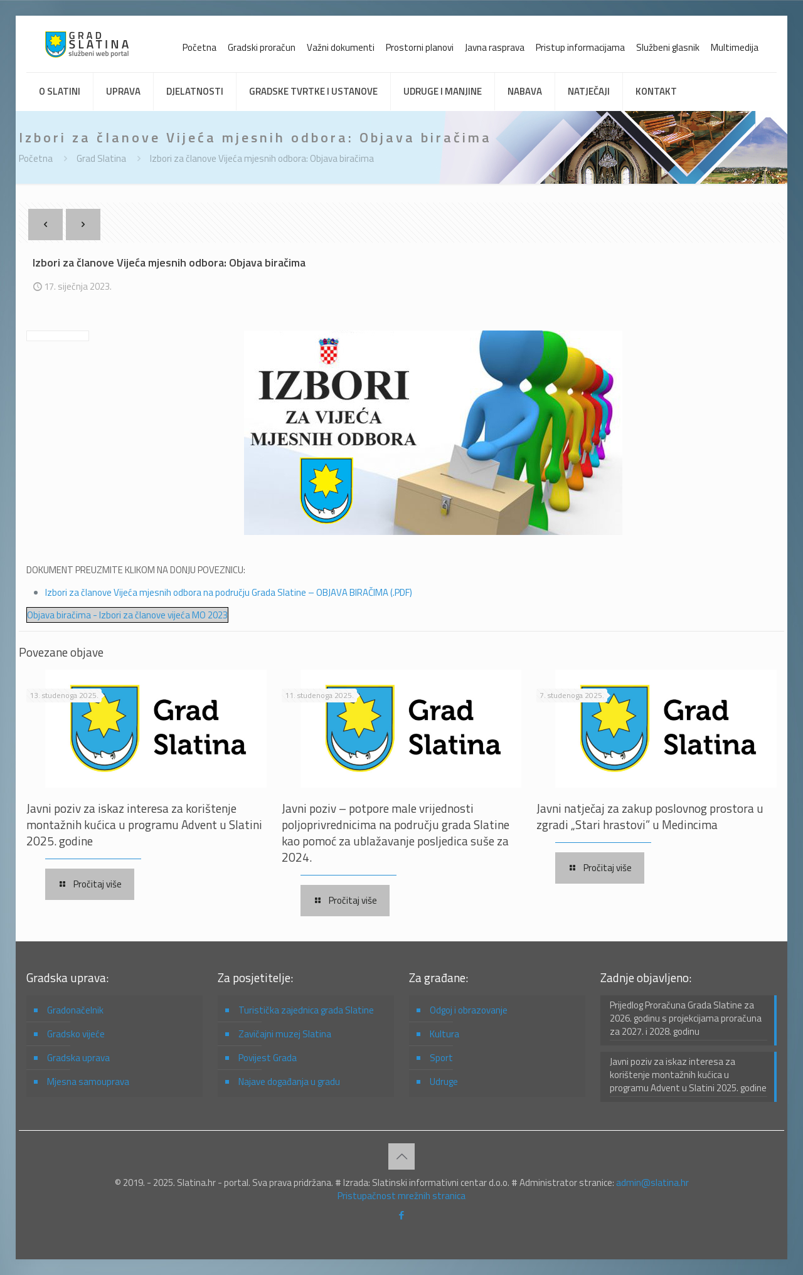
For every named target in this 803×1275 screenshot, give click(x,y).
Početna (199, 47)
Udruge (444, 1081)
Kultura (444, 1034)
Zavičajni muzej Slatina (284, 1034)
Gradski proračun (261, 47)
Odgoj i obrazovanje (469, 1010)
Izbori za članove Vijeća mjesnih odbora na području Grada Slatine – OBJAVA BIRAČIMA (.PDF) (228, 592)
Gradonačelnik (75, 1010)
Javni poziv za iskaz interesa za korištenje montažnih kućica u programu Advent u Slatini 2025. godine (144, 824)
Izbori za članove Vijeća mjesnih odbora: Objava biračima (262, 158)
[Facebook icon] (402, 1215)
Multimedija (734, 47)
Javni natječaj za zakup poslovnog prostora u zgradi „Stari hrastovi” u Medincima (649, 816)
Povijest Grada (267, 1057)
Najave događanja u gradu (289, 1081)
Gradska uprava (78, 1057)
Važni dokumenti (341, 47)
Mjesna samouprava (88, 1081)
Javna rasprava (494, 47)
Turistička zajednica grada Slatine (306, 1010)
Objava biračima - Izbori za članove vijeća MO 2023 (127, 615)
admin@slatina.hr (652, 1182)
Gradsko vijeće (76, 1034)
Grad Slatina (101, 158)
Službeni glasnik (667, 47)
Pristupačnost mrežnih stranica (401, 1195)
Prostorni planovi (420, 47)
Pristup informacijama (580, 47)
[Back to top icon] (401, 1156)
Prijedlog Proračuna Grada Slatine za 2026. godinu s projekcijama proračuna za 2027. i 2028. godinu (686, 1018)
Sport (441, 1057)
